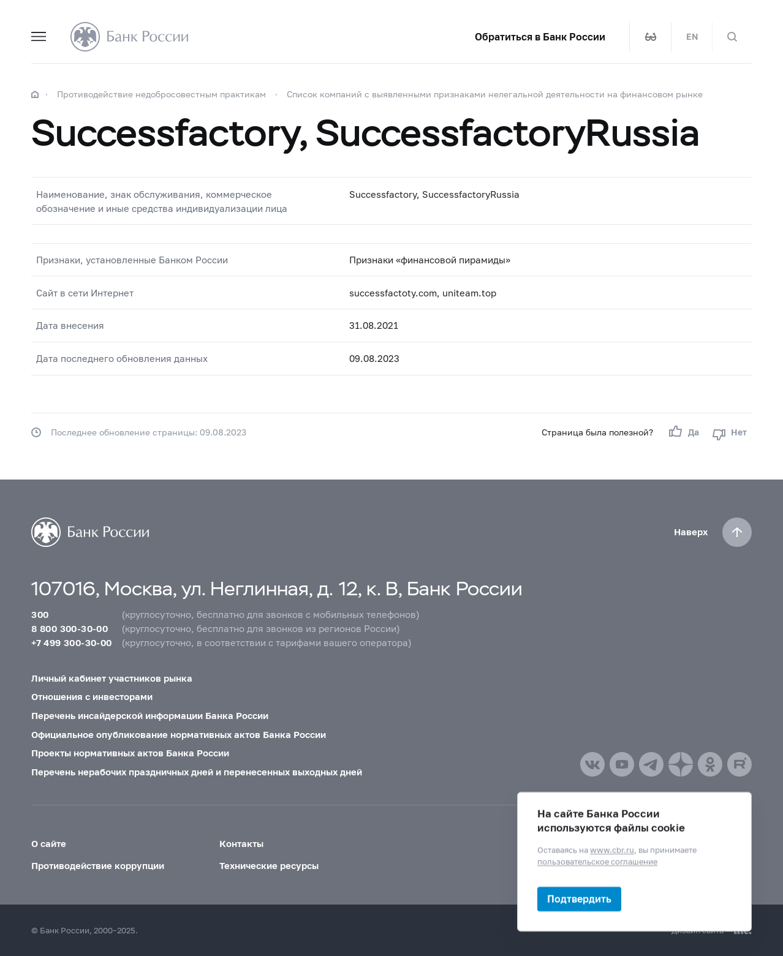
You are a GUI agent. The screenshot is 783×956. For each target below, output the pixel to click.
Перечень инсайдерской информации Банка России (149, 715)
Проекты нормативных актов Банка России (130, 752)
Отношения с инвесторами (92, 696)
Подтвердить (579, 899)
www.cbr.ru (612, 850)
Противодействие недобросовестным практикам (161, 94)
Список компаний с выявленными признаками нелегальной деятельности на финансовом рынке (495, 94)
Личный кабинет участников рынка (111, 677)
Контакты (241, 843)
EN (692, 37)
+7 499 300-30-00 (71, 642)
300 (39, 614)
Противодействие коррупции (97, 865)
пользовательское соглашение (597, 862)
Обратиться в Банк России (540, 37)
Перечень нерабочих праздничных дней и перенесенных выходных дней (196, 771)
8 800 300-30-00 (69, 628)
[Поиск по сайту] (732, 37)
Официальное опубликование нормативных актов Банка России (178, 734)
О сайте (48, 843)
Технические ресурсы (269, 865)
